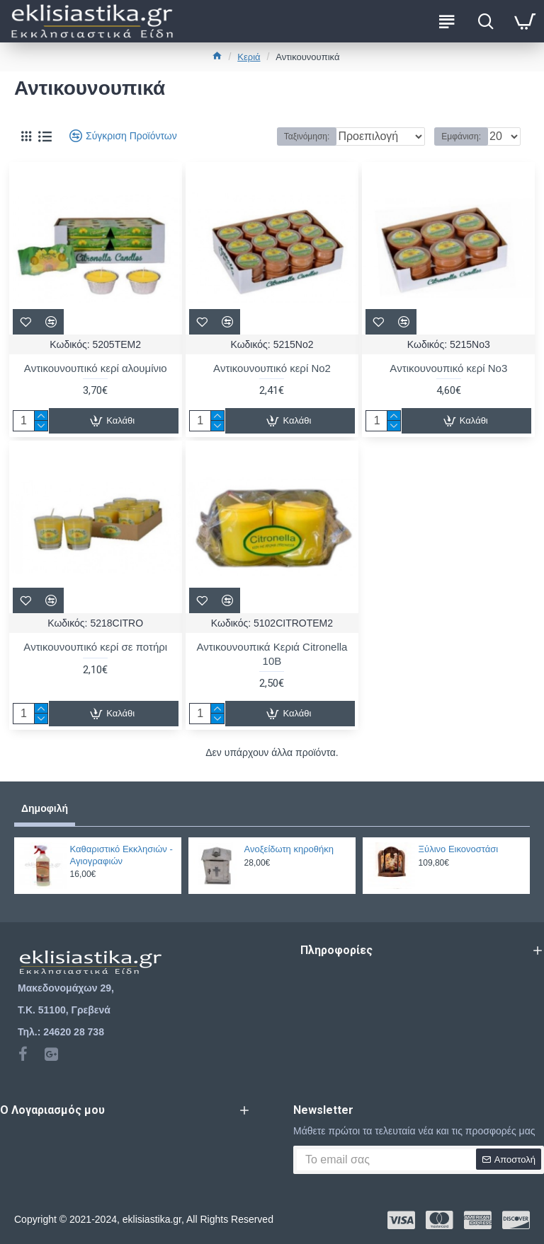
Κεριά (248, 57)
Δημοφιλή (44, 808)
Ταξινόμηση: (250, 136)
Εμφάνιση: (461, 136)
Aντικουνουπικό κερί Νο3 (448, 368)
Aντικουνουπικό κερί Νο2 (272, 368)
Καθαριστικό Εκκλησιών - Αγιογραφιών (121, 855)
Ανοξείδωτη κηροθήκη (289, 849)
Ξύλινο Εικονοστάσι (459, 849)
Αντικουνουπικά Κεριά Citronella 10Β (271, 654)
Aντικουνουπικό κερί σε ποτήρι (95, 647)
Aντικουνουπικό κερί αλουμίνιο (95, 368)
